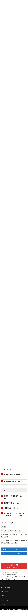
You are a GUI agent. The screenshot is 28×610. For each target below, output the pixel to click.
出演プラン (4, 527)
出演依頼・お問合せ (6, 587)
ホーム (2, 582)
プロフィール (4, 600)
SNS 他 (3, 605)
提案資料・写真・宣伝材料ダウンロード (11, 531)
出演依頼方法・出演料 (7, 523)
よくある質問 (4, 591)
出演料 (3, 596)
